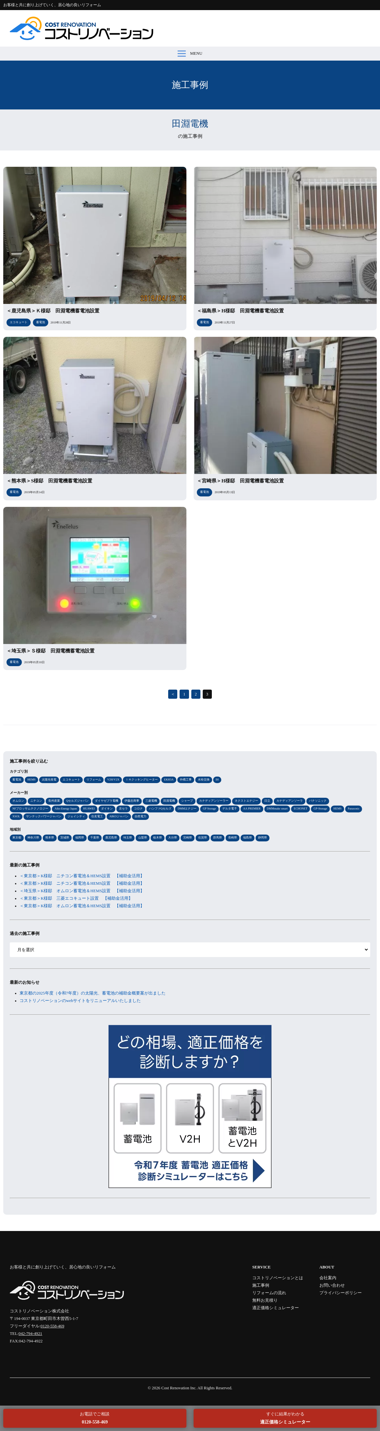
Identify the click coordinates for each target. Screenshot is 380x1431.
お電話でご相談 (95, 1418)
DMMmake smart (277, 808)
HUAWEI (89, 808)
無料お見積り (265, 1300)
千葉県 (94, 837)
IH (217, 779)
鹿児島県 (111, 837)
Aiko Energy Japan (65, 808)
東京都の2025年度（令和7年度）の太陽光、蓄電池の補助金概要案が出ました (93, 993)
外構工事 (186, 779)
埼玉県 (127, 837)
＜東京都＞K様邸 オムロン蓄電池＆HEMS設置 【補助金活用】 (82, 906)
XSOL (16, 816)
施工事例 (260, 1285)
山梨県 (142, 837)
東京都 (16, 837)
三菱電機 (151, 800)
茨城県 (64, 837)
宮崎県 (187, 837)
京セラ (123, 808)
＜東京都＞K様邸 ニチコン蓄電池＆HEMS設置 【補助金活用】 (82, 876)
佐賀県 (202, 837)
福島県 (247, 837)
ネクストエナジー (246, 800)
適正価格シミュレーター (275, 1308)
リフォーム (93, 779)
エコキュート (71, 779)
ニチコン (36, 800)
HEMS (31, 779)
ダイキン (107, 808)
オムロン (18, 800)
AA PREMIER (251, 808)
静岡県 (262, 837)
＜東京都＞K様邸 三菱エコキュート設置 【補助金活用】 (76, 898)
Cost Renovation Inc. (179, 1388)
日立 (267, 800)
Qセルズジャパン (77, 800)
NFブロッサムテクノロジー (30, 808)
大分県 (172, 837)
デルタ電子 (229, 808)
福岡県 (79, 837)
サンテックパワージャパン (43, 816)
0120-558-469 (53, 1326)
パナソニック (318, 800)
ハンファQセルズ (160, 808)
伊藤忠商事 (131, 800)
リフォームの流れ (269, 1293)
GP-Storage (320, 808)
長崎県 (232, 837)
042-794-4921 (30, 1333)
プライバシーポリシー (340, 1293)
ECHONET (300, 808)
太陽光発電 (49, 779)
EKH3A (168, 779)
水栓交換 (204, 779)
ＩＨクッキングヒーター (141, 779)
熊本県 (49, 837)
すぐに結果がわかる (285, 1418)
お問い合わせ (332, 1285)
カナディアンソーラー (213, 800)
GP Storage (209, 808)
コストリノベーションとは (277, 1278)
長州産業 (54, 800)
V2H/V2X (113, 779)
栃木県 (157, 837)
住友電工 (97, 816)
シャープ (187, 800)
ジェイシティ (76, 816)
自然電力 (140, 816)
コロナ (138, 808)
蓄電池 (16, 779)
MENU (190, 53)
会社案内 (327, 1278)
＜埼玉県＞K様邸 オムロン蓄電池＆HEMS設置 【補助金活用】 (82, 891)
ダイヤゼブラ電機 (106, 800)
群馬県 (217, 837)
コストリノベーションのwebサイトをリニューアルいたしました (80, 1000)
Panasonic (353, 808)
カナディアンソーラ (289, 800)
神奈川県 (33, 837)
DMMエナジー (187, 808)
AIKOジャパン (118, 816)
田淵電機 (169, 800)
